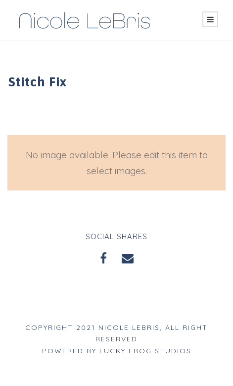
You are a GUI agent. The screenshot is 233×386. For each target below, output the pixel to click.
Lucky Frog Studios (146, 351)
